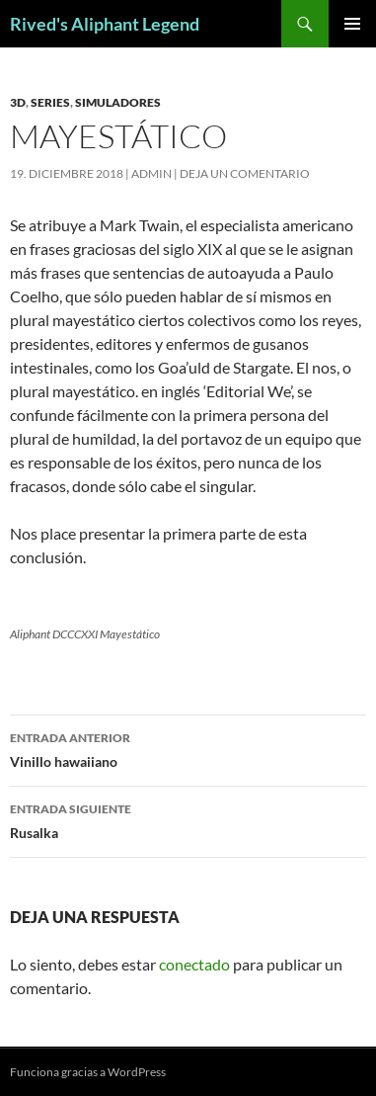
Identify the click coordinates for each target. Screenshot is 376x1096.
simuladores (118, 102)
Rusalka (188, 819)
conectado (194, 964)
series (50, 102)
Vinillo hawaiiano (188, 748)
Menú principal (352, 23)
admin (151, 173)
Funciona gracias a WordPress (88, 1071)
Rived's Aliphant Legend (104, 24)
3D (18, 102)
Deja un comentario (245, 173)
